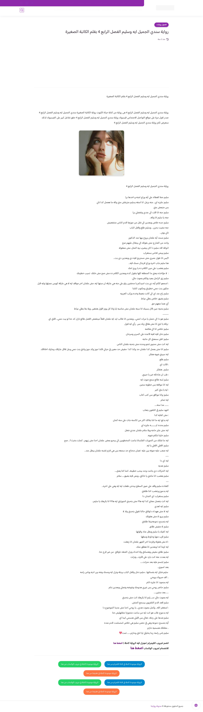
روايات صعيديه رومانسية (88, 11)
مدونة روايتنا (156, 706)
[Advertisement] (101, 62)
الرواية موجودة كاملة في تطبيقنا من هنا (101, 673)
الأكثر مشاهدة (107, 11)
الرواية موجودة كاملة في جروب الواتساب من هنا (79, 664)
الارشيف (71, 3)
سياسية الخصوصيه (84, 3)
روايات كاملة (120, 11)
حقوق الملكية (126, 3)
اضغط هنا (118, 643)
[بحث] (22, 11)
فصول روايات (161, 24)
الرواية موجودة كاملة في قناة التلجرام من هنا (124, 664)
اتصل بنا (138, 3)
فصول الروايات (134, 11)
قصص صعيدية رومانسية (64, 11)
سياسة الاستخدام (101, 3)
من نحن (114, 3)
